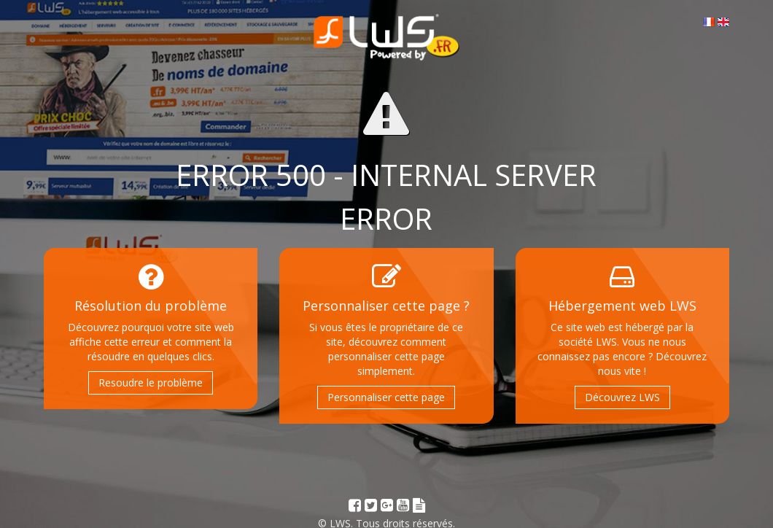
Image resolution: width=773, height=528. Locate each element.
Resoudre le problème (150, 382)
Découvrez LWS (622, 397)
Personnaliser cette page (386, 397)
